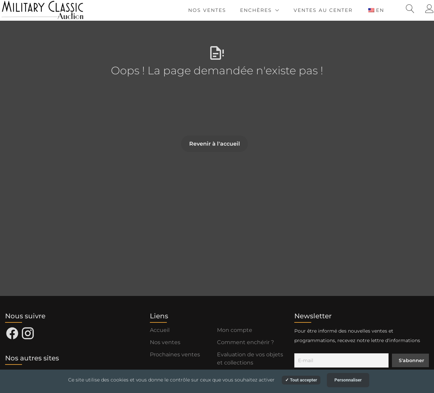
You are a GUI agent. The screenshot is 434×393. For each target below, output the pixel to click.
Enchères (256, 10)
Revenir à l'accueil (214, 144)
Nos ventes (207, 10)
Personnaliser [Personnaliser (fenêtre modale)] (348, 379)
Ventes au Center (323, 10)
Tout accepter (301, 379)
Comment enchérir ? (245, 342)
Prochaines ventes (175, 354)
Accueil (160, 330)
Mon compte (234, 330)
